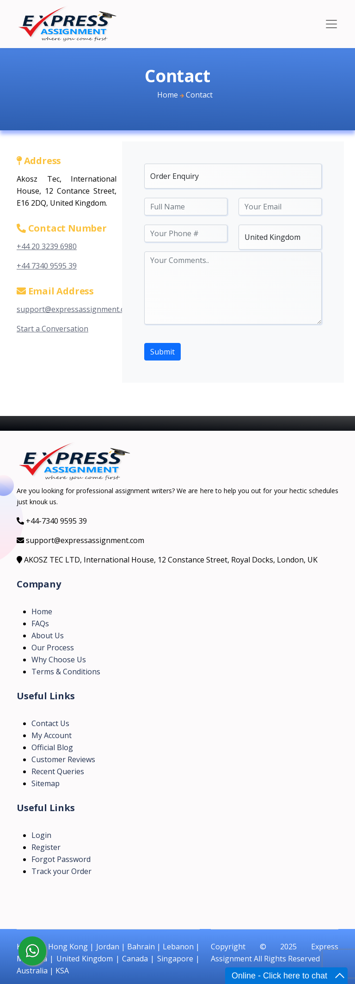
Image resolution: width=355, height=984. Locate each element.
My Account (51, 735)
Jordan (107, 946)
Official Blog (52, 747)
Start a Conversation (52, 329)
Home (167, 95)
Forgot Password (61, 859)
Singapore (175, 958)
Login (41, 835)
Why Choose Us (58, 659)
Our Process (52, 647)
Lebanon (178, 946)
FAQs (40, 623)
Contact (199, 95)
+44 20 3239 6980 (47, 246)
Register (46, 847)
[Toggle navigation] (331, 24)
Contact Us (50, 723)
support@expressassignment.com (76, 309)
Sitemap (45, 783)
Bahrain (141, 946)
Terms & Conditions (65, 671)
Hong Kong (68, 946)
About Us (47, 635)
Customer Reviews (63, 759)
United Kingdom (84, 958)
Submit (162, 352)
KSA (62, 971)
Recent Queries (57, 771)
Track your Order (61, 871)
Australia (32, 971)
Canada (135, 958)
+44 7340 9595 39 (47, 266)
